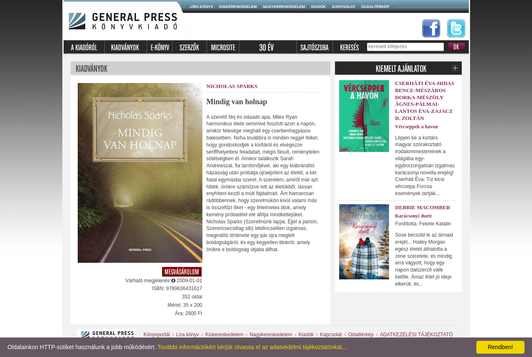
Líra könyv (201, 7)
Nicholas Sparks (232, 86)
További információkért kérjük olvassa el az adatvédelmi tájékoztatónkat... (252, 347)
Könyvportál (156, 334)
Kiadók (318, 7)
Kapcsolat (343, 7)
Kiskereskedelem (238, 7)
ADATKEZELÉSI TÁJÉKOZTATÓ (416, 334)
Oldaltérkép (375, 7)
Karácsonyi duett (413, 216)
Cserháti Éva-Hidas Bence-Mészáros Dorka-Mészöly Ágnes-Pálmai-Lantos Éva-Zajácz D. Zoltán (424, 100)
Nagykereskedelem (284, 7)
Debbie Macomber (423, 207)
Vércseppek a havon (416, 127)
